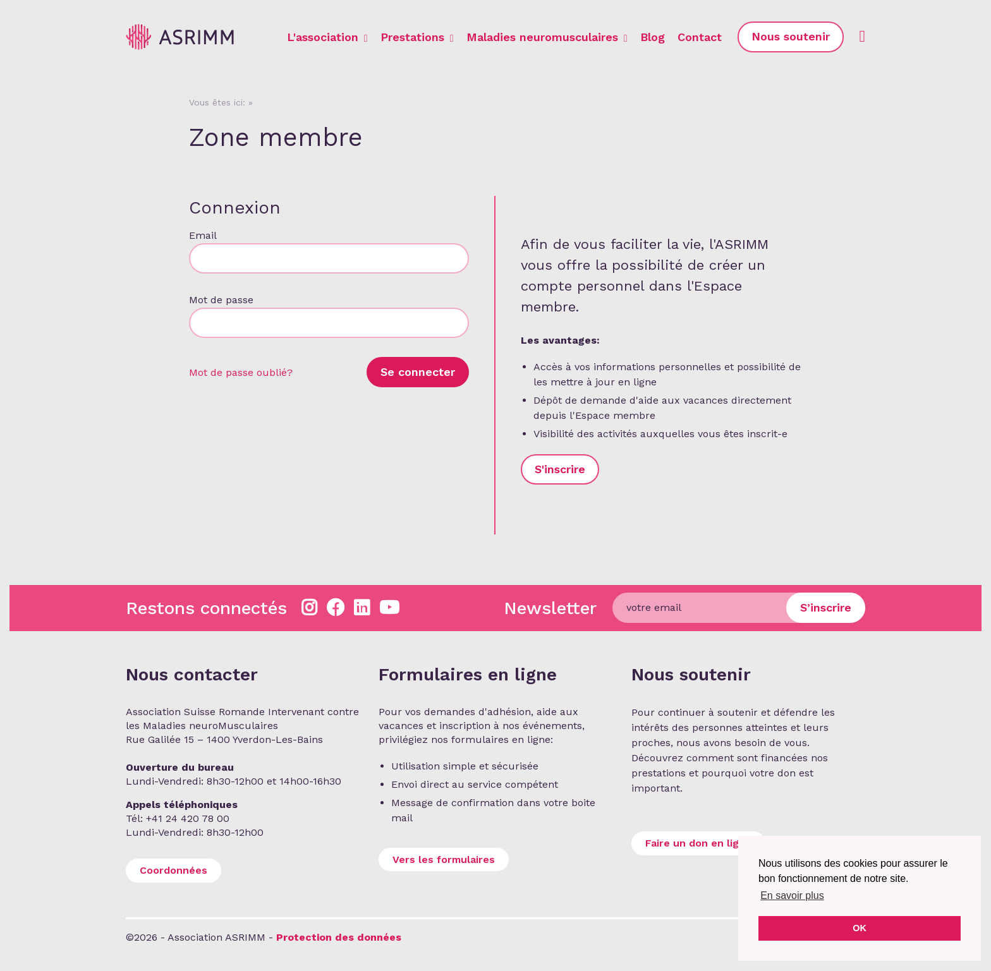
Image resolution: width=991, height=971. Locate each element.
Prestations (417, 36)
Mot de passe (221, 300)
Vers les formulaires (443, 859)
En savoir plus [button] (792, 895)
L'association (327, 36)
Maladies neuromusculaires (547, 36)
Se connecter (417, 371)
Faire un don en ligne (698, 843)
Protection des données (338, 937)
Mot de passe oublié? (241, 372)
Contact (700, 37)
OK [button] (859, 928)
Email (202, 235)
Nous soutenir (790, 36)
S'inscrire (560, 469)
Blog (652, 37)
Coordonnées (173, 870)
